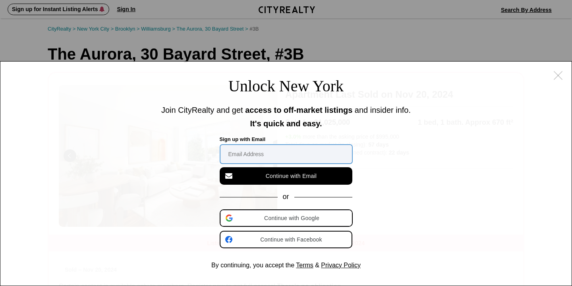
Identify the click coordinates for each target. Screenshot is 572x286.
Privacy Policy (341, 265)
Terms (304, 265)
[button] (286, 218)
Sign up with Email (243, 139)
